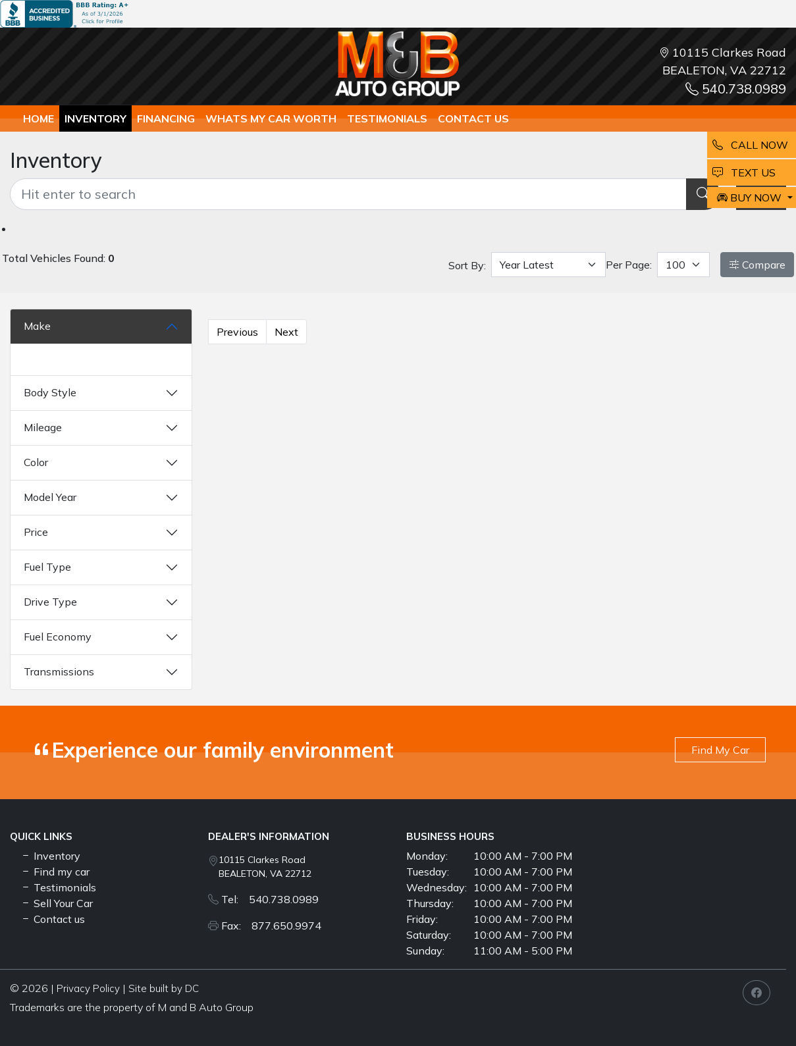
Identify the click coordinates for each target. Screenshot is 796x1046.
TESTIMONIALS (387, 118)
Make (37, 325)
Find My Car (720, 749)
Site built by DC (163, 988)
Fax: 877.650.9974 (271, 925)
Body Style (50, 392)
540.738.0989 (735, 88)
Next (286, 331)
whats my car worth (270, 118)
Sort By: (467, 265)
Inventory (95, 118)
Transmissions (59, 671)
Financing (166, 118)
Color (36, 462)
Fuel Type (47, 566)
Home (38, 118)
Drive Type (50, 601)
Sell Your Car (56, 903)
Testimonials (58, 887)
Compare (757, 264)
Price (36, 531)
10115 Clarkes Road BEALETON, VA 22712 (265, 866)
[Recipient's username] (348, 194)
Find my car (55, 871)
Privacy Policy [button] (88, 988)
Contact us (473, 118)
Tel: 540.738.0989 (270, 899)
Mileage (43, 427)
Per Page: (629, 264)
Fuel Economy (58, 636)
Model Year (50, 497)
